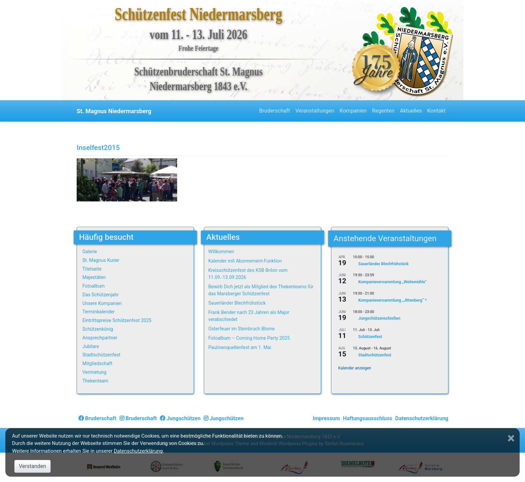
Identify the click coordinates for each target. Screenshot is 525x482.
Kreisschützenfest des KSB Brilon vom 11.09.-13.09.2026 (248, 274)
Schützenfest (370, 336)
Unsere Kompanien (102, 303)
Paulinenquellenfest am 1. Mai (239, 347)
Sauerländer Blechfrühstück (237, 303)
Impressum (326, 418)
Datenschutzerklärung (421, 418)
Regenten (383, 111)
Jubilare (90, 346)
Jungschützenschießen (379, 318)
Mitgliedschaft (97, 363)
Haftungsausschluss (367, 418)
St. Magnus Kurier (101, 260)
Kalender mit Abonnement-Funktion (245, 261)
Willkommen (221, 251)
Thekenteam (95, 380)
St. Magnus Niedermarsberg (114, 111)
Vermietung (94, 372)
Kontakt (436, 111)
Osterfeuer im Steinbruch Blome (241, 328)
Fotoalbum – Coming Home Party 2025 (249, 338)
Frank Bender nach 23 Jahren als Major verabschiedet (248, 316)
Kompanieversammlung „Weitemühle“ (392, 282)
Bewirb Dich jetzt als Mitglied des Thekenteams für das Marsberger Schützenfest (260, 290)
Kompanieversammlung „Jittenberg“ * (392, 300)
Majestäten (94, 277)
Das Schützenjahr (100, 294)
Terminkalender (98, 311)
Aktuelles (411, 111)
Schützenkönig (97, 329)
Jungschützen (180, 418)
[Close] (512, 438)
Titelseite (91, 269)
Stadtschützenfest (101, 354)
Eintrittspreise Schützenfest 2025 (116, 320)
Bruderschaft (274, 111)
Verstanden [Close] (32, 466)
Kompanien (353, 111)
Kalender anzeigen (354, 368)
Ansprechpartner (99, 337)
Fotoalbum (93, 286)
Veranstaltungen (314, 111)
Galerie (89, 251)
